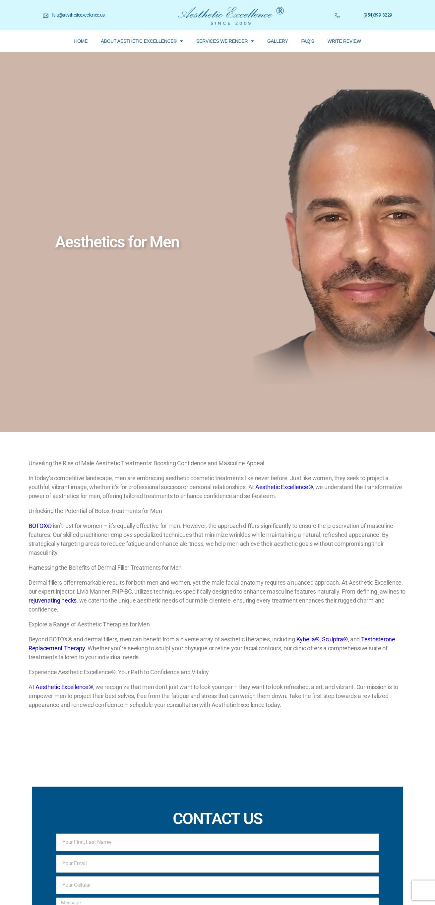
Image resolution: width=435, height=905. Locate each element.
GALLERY (277, 41)
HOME (81, 41)
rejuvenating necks (53, 600)
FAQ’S (307, 41)
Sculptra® (335, 639)
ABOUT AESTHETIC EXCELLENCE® (142, 41)
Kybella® (308, 639)
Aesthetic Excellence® (284, 487)
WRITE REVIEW (344, 41)
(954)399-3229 (377, 15)
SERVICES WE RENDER (225, 41)
